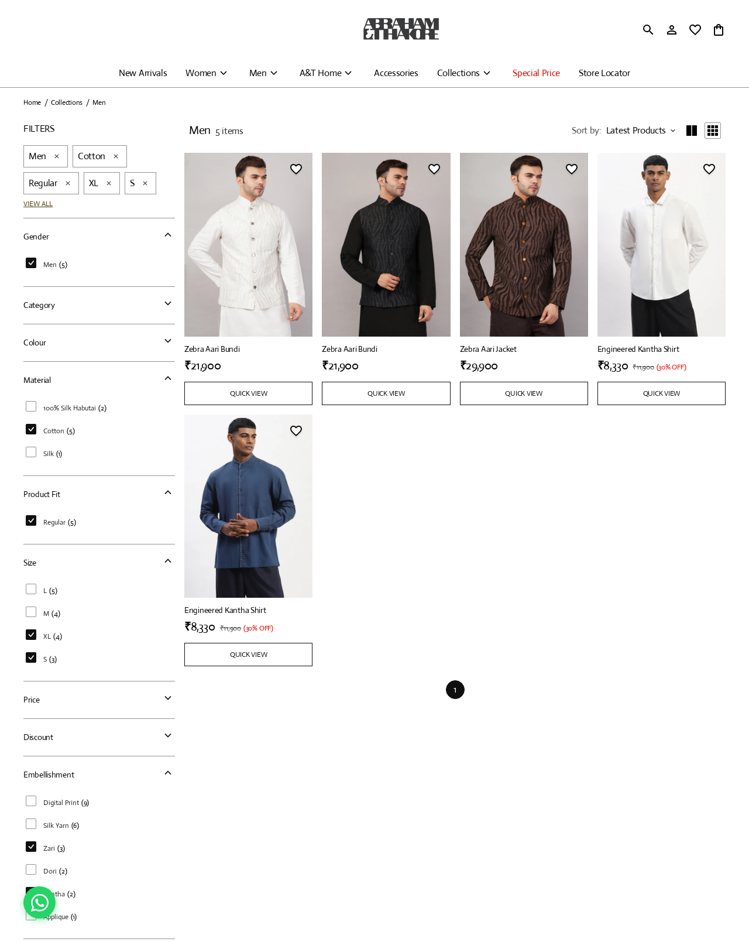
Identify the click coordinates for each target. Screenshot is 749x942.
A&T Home (320, 73)
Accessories (396, 73)
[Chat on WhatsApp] (39, 902)
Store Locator (604, 73)
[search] (648, 30)
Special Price (536, 73)
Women (200, 73)
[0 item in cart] (719, 30)
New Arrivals (143, 73)
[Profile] (672, 30)
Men (258, 73)
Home (32, 102)
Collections (458, 73)
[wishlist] (695, 30)
